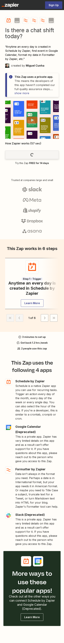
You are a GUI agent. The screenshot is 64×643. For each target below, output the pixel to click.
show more (22, 93)
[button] (32, 120)
